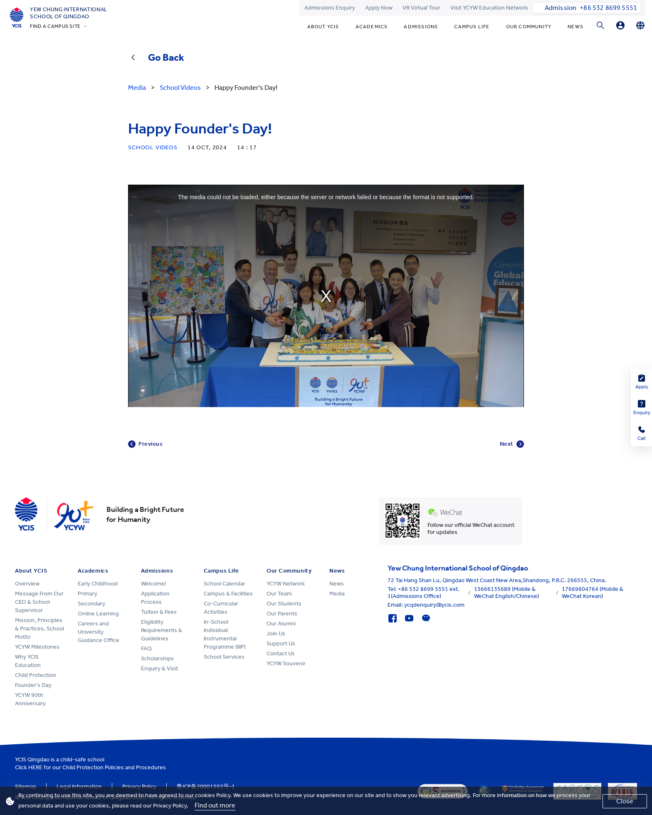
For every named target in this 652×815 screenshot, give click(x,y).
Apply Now (379, 7)
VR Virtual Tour (421, 7)
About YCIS (323, 27)
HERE (35, 767)
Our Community (529, 27)
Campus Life (471, 27)
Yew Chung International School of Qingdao (68, 13)
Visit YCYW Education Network (489, 7)
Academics (372, 27)
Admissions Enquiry (329, 7)
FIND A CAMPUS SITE (55, 26)
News (575, 27)
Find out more (215, 805)
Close (624, 801)
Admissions (421, 27)
